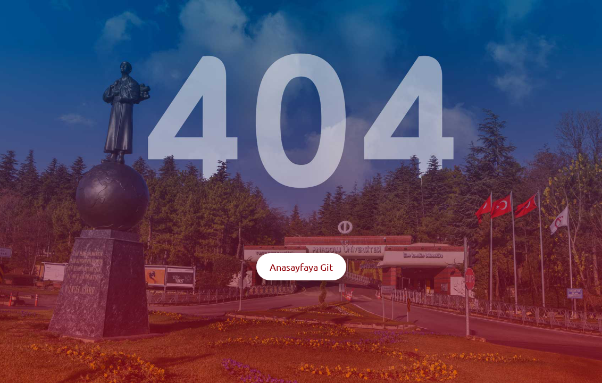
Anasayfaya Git (301, 266)
